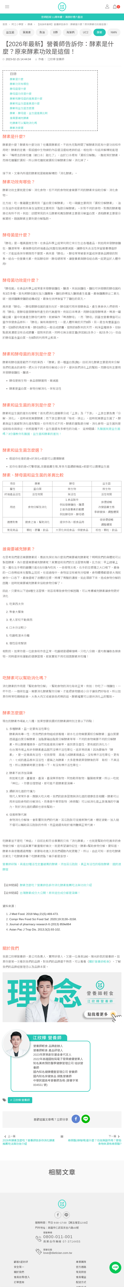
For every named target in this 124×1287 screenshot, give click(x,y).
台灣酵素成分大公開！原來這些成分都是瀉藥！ (50, 893)
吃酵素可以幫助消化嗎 (23, 123)
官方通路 (81, 1267)
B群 (55, 32)
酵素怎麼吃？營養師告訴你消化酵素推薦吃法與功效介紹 (56, 885)
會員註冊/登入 (22, 1277)
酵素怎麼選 (16, 128)
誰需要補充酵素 (19, 118)
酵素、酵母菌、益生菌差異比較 (29, 113)
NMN (114, 32)
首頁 (5, 24)
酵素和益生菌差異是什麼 (25, 103)
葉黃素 (27, 32)
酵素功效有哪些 (19, 84)
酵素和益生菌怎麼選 (22, 108)
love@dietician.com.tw (57, 1253)
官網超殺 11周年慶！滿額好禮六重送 (62, 17)
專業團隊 (81, 1261)
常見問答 (81, 1272)
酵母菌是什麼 (18, 88)
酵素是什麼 (16, 79)
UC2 (85, 32)
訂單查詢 (19, 1282)
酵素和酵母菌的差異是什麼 (26, 98)
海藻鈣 (70, 32)
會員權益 (81, 1277)
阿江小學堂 (17, 24)
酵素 (30, 24)
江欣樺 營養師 (55, 59)
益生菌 (10, 32)
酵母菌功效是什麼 (21, 93)
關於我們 (19, 1272)
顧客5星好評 (21, 1261)
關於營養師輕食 (99, 961)
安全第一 (19, 1267)
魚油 (42, 32)
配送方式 (81, 1282)
